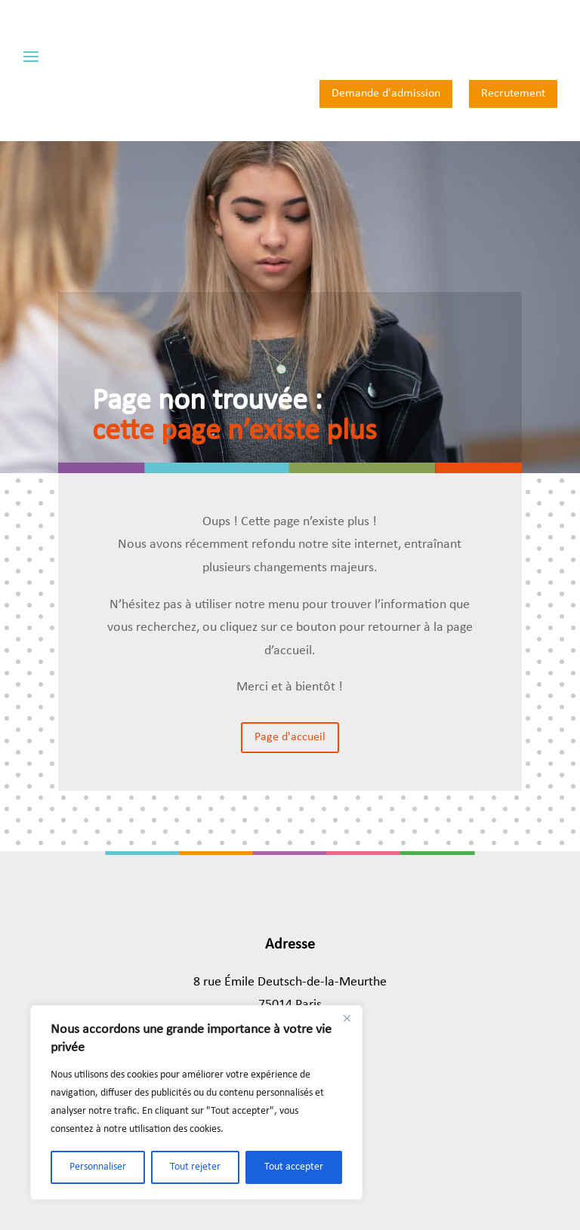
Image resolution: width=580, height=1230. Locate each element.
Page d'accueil (290, 737)
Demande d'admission (386, 94)
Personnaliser (97, 1167)
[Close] (347, 1018)
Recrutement (513, 94)
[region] (196, 1102)
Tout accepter (293, 1167)
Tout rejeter (195, 1167)
